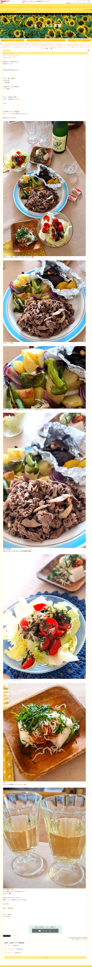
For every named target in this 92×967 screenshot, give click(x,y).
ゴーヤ (32, 45)
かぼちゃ (35, 44)
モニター (40, 47)
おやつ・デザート (64, 44)
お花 (27, 44)
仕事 (58, 44)
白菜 (60, 47)
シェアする (14, 935)
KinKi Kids (17, 47)
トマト (30, 44)
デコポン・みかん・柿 (84, 45)
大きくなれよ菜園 (15, 43)
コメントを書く (83, 939)
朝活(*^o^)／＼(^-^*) (8, 53)
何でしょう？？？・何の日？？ (65, 45)
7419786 (87, 9)
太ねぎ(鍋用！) (45, 44)
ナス (36, 45)
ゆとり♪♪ (10, 952)
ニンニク (22, 47)
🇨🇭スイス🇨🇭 (49, 48)
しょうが (40, 45)
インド (48, 47)
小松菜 (52, 47)
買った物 (44, 45)
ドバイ (44, 47)
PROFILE (12, 11)
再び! (9, 945)
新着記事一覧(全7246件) (46, 40)
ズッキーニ (64, 47)
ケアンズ (56, 47)
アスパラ (44, 43)
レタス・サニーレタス (14, 45)
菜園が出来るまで (27, 43)
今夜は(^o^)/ (11, 949)
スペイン (70, 47)
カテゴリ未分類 (6, 43)
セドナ (87, 47)
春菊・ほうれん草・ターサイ (83, 44)
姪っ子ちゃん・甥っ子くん (79, 47)
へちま (76, 45)
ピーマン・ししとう (9, 47)
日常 (21, 43)
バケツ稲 (39, 43)
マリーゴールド (52, 44)
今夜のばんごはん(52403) (13, 55)
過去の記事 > (79, 40)
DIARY (7, 11)
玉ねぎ (50, 43)
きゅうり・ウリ (26, 45)
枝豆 (21, 45)
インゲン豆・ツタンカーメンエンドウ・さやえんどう (65, 43)
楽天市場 (89, 3)
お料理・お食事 (72, 44)
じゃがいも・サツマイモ (83, 43)
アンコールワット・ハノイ (31, 47)
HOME (2, 11)
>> (70, 3)
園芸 (4, 3)
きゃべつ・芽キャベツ (52, 45)
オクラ (39, 44)
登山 (45, 48)
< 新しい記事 (12, 40)
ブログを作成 (82, 3)
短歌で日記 (34, 43)
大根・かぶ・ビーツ (21, 44)
